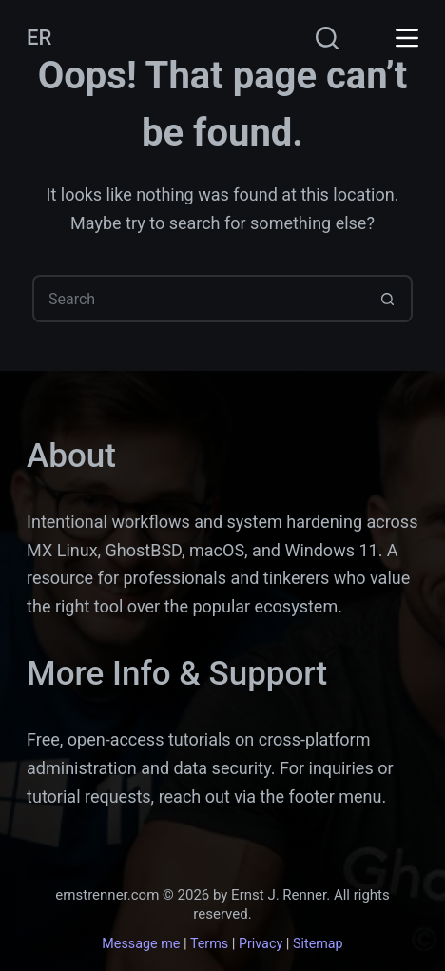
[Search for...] (198, 298)
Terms (209, 944)
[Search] (327, 38)
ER (39, 37)
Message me (141, 944)
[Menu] (407, 38)
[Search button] (389, 298)
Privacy (260, 944)
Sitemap (318, 944)
